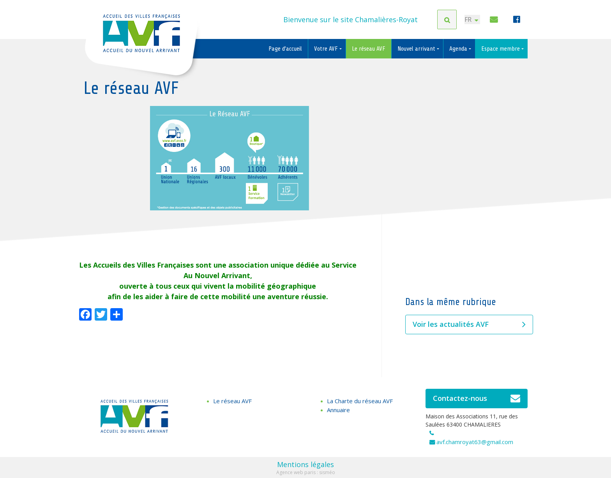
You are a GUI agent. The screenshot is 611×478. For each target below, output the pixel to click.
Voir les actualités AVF (469, 324)
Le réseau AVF (368, 48)
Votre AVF (326, 48)
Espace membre (501, 48)
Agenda (459, 48)
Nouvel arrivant (417, 48)
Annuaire (338, 410)
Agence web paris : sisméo (305, 472)
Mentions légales (305, 464)
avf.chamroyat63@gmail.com (474, 442)
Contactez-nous (477, 398)
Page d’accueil (285, 48)
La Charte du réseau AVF (360, 401)
